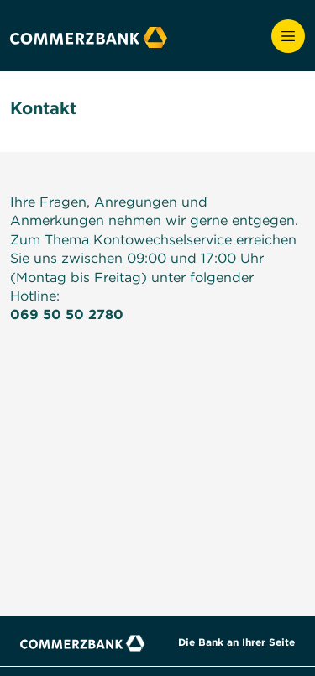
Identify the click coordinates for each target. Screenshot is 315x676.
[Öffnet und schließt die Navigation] (288, 36)
